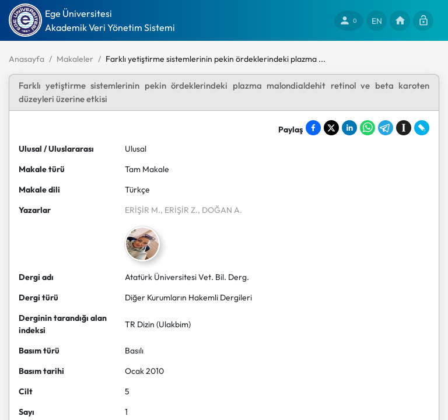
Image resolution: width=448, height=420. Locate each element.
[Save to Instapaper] (403, 127)
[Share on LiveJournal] (421, 127)
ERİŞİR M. (142, 210)
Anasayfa (26, 59)
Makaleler (75, 59)
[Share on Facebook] (313, 127)
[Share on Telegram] (385, 127)
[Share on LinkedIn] (349, 127)
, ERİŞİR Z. (179, 210)
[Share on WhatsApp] (367, 127)
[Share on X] (331, 127)
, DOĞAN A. (220, 210)
